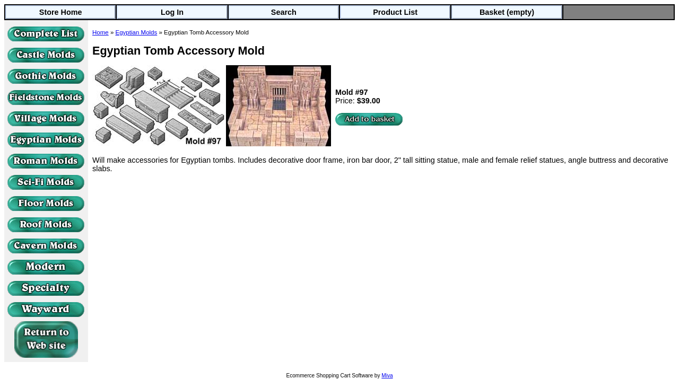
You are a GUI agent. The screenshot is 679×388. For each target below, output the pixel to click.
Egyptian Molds (137, 32)
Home (100, 32)
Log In (172, 12)
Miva (387, 375)
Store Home (60, 12)
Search (284, 12)
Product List (395, 12)
